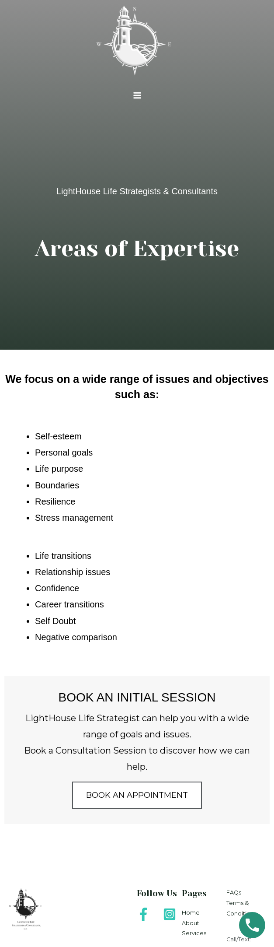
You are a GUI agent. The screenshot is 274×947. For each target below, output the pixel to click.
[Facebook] (143, 914)
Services (194, 933)
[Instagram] (169, 914)
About (190, 923)
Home (191, 912)
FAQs (233, 892)
